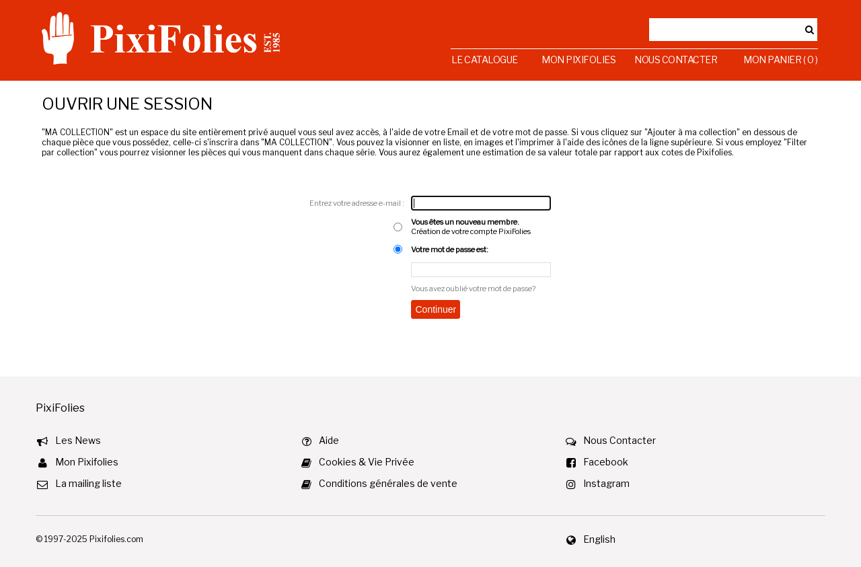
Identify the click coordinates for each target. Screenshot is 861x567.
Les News (78, 440)
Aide (329, 440)
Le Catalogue (484, 59)
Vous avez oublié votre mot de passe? (473, 288)
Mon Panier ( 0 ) (780, 59)
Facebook (605, 461)
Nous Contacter (675, 59)
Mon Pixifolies (578, 59)
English (599, 539)
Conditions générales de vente (388, 483)
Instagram (606, 483)
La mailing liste (88, 483)
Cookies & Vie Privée (366, 461)
